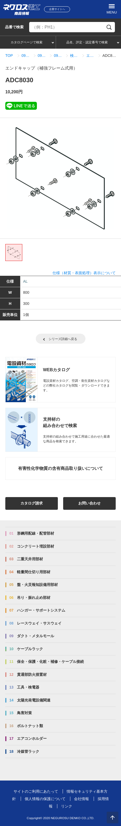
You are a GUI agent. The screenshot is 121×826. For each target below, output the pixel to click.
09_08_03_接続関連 (59, 55)
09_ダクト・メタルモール (26, 55)
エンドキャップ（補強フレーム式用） (91, 55)
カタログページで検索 (26, 42)
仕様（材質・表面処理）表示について (84, 273)
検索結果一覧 (75, 55)
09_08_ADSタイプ (42, 55)
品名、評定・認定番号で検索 (87, 42)
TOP (9, 55)
